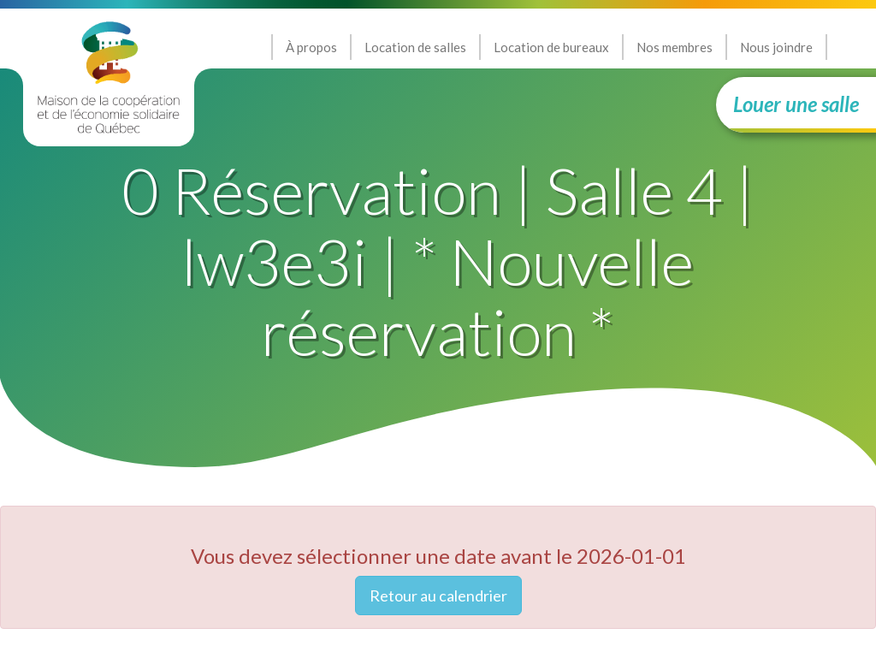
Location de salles (415, 47)
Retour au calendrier (438, 595)
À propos (311, 47)
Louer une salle (796, 104)
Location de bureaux (551, 47)
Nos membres (674, 47)
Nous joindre (776, 47)
